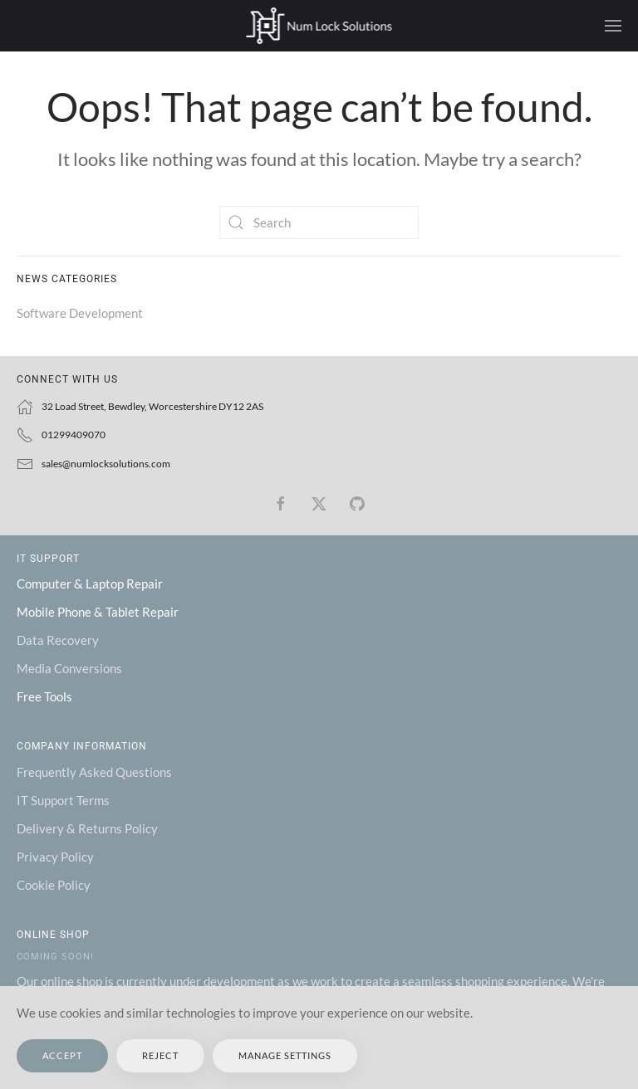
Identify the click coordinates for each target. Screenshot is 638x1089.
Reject (160, 1055)
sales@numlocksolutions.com (106, 463)
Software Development (80, 312)
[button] (613, 25)
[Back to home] (319, 25)
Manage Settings (284, 1055)
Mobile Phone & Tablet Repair (98, 611)
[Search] (319, 222)
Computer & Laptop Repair (90, 583)
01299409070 (74, 434)
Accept (62, 1055)
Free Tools (44, 696)
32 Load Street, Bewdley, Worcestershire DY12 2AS (152, 406)
